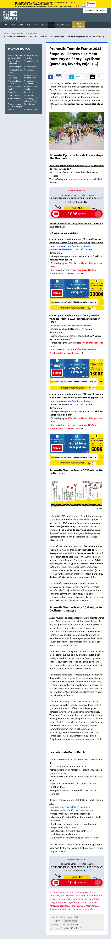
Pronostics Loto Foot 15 (30, 87)
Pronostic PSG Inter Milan (14, 62)
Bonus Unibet (13, 92)
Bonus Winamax (14, 98)
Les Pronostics (70, 920)
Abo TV (11, 109)
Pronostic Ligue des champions (30, 76)
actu (51, 25)
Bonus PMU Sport (15, 95)
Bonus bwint (29, 95)
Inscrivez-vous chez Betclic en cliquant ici (72, 246)
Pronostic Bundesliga (12, 76)
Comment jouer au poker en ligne (15, 105)
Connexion (101, 10)
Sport (12, 25)
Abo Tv (44, 25)
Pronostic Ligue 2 (15, 66)
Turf (28, 25)
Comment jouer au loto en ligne (30, 99)
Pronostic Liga (29, 70)
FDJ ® (35, 25)
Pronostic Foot (20, 48)
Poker (20, 25)
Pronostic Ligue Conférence (30, 82)
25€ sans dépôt (63, 25)
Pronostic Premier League (15, 71)
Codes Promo (29, 104)
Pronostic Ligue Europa (14, 82)
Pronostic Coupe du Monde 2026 (15, 56)
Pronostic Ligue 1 (31, 61)
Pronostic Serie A (31, 66)
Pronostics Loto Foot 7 (14, 87)
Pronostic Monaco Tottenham (31, 56)
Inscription (89, 10)
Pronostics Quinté (31, 109)
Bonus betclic (29, 92)
